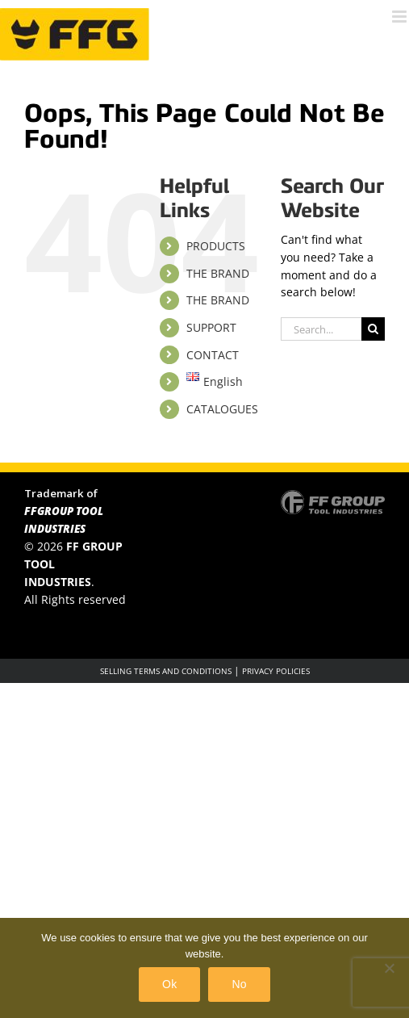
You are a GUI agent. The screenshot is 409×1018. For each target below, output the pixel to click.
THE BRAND (217, 273)
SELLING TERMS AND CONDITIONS (166, 671)
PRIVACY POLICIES (276, 671)
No (239, 984)
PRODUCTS (215, 245)
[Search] (373, 329)
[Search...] (321, 329)
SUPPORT (211, 327)
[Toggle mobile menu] (400, 16)
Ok (169, 984)
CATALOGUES (222, 409)
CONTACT (212, 354)
